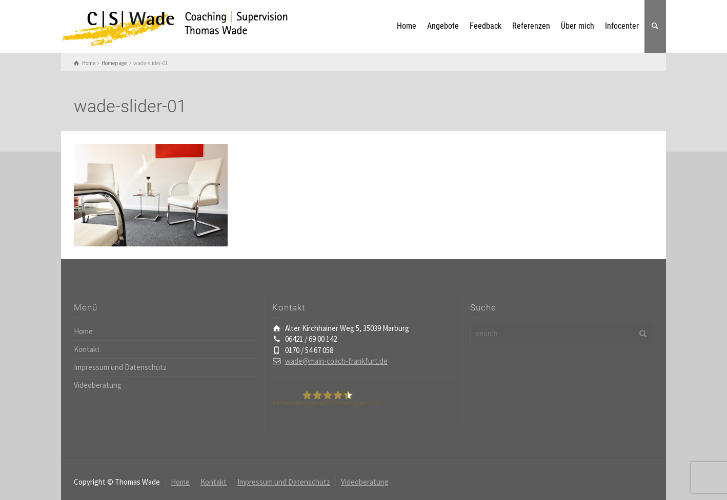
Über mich (577, 26)
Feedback (485, 26)
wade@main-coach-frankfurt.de (336, 361)
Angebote (443, 26)
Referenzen (531, 26)
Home (406, 26)
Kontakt (87, 349)
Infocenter (622, 26)
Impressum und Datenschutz (120, 367)
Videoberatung (98, 385)
